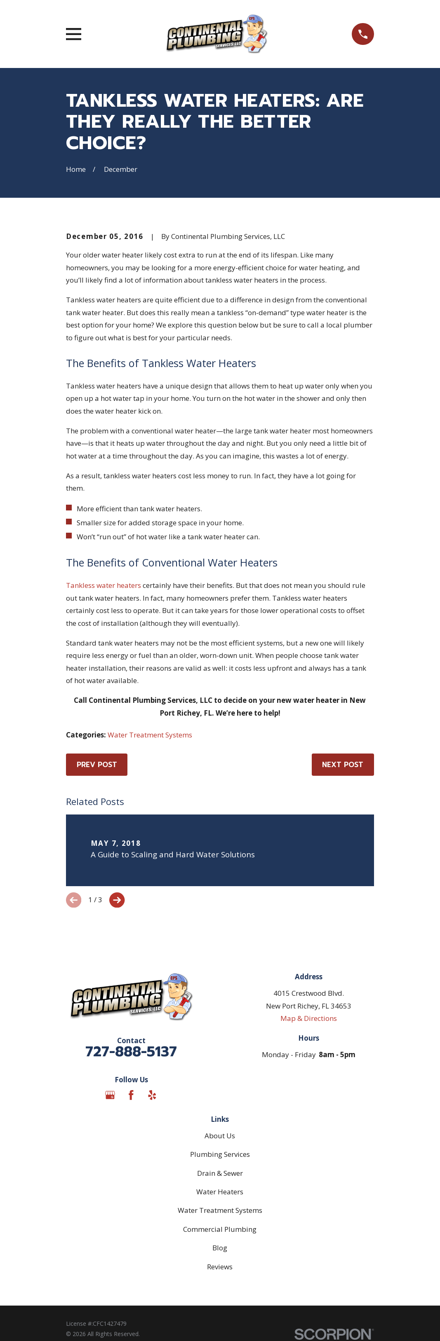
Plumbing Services (220, 1154)
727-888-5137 (131, 1051)
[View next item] (117, 900)
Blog (219, 1247)
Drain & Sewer (220, 1173)
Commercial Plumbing (219, 1229)
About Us (220, 1135)
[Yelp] (152, 1095)
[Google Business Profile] (110, 1095)
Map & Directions (308, 1018)
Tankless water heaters (103, 585)
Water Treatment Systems (150, 735)
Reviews (220, 1266)
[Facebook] (131, 1095)
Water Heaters (219, 1191)
